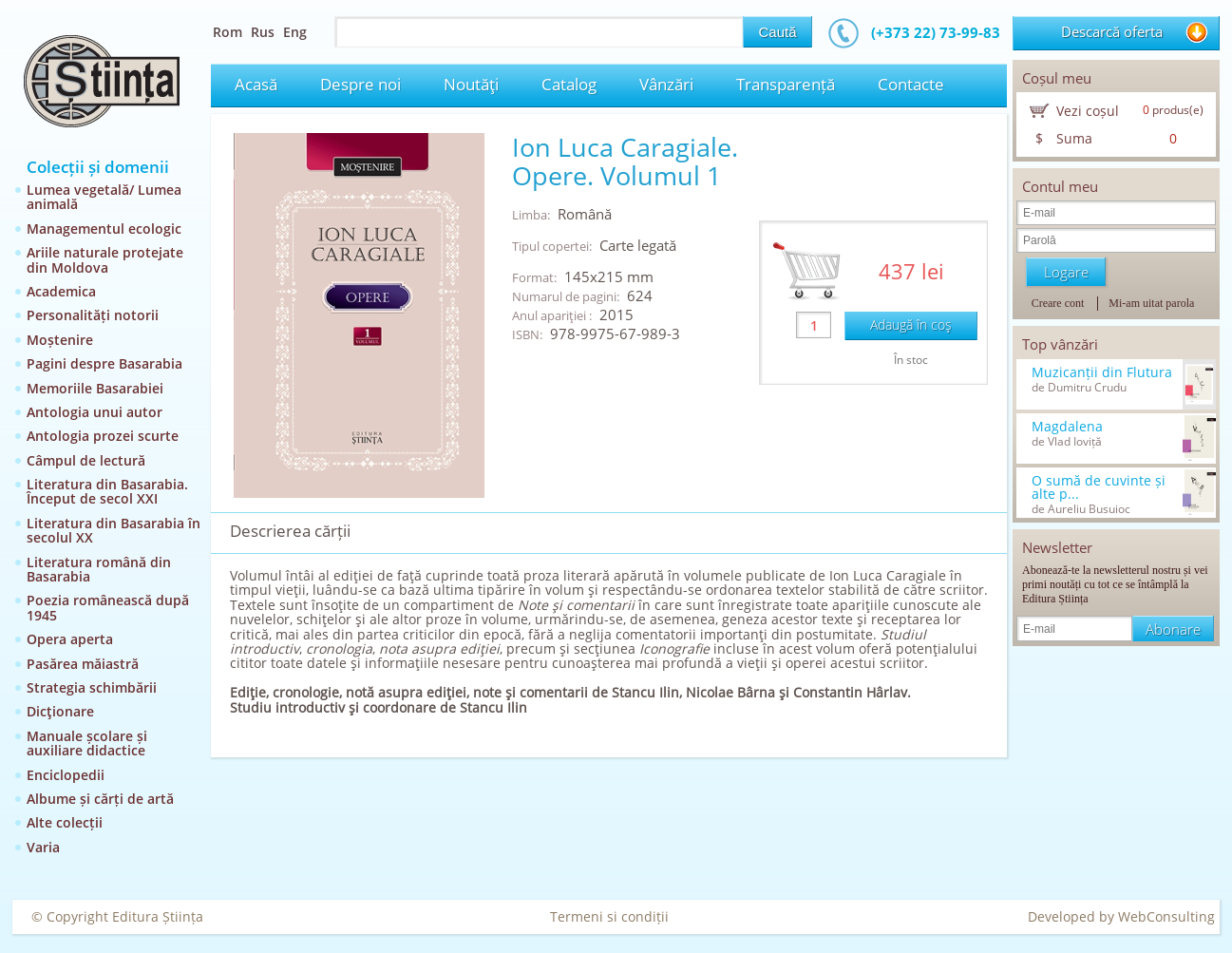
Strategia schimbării (92, 687)
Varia (43, 847)
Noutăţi (471, 84)
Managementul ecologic (104, 228)
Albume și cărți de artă (100, 799)
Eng (295, 32)
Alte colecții (65, 822)
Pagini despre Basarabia (104, 363)
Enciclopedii (65, 775)
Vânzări (666, 84)
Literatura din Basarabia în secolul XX (113, 530)
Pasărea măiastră (83, 664)
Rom (227, 32)
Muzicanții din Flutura (1102, 372)
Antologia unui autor (94, 412)
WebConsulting (1166, 916)
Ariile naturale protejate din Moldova (105, 259)
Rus (263, 32)
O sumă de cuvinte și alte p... (1099, 487)
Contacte (911, 84)
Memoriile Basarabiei (95, 388)
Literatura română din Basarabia (99, 569)
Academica (61, 291)
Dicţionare (60, 711)
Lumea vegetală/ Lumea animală (104, 197)
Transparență (785, 84)
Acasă (256, 84)
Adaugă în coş (911, 324)
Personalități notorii (93, 315)
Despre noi (360, 84)
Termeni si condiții (609, 916)
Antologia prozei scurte (103, 436)
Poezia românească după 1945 (108, 607)
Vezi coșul (1087, 111)
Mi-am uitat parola (1151, 303)
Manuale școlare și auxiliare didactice (87, 743)
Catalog (569, 84)
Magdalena (1067, 426)
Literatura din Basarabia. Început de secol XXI (107, 491)
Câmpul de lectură (86, 460)
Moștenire (60, 340)
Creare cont (1058, 303)
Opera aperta (70, 639)
